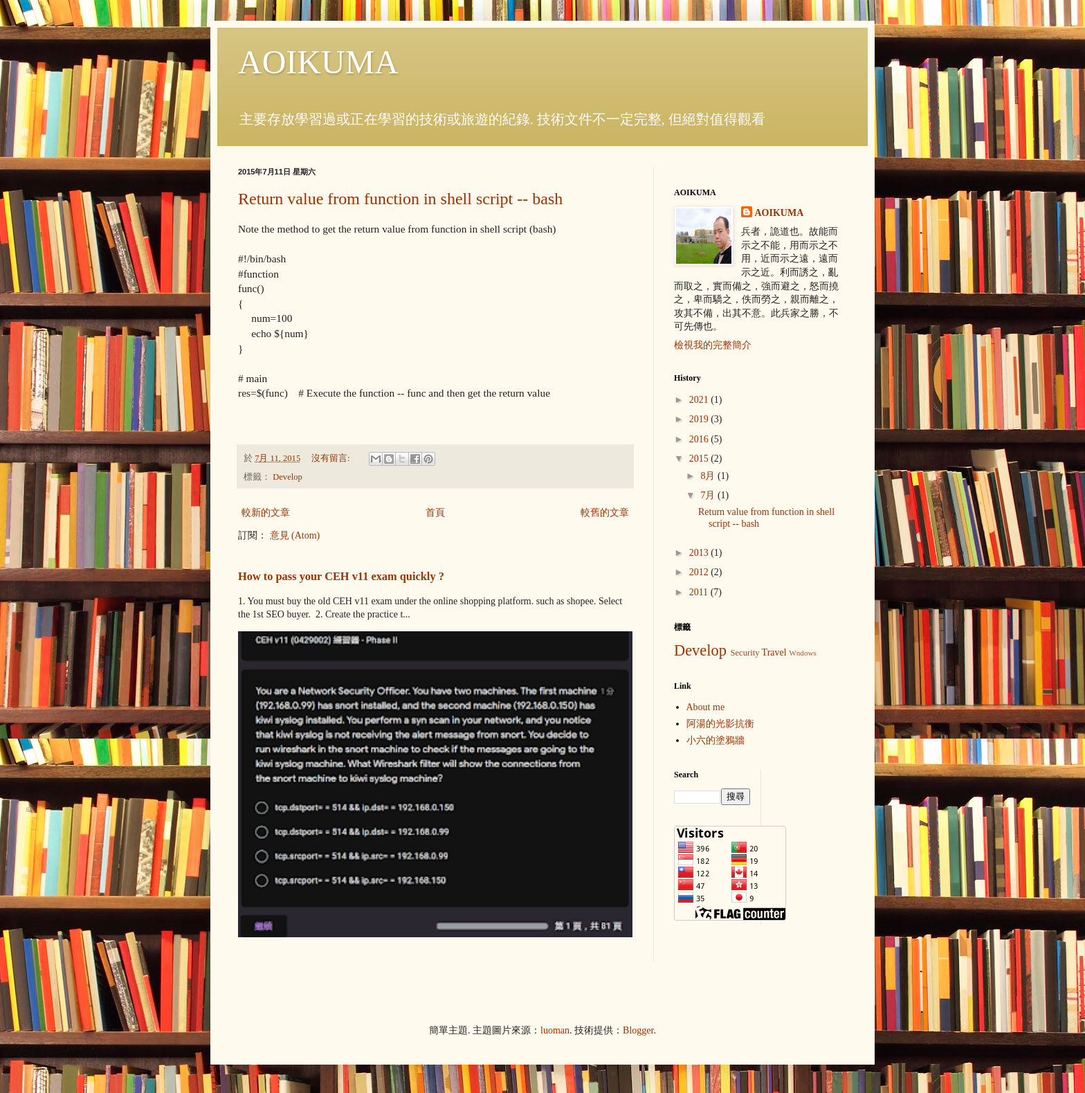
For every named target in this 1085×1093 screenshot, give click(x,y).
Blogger (638, 1030)
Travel (774, 652)
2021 (700, 400)
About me (705, 707)
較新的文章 (265, 512)
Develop (287, 477)
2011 (700, 592)
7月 (709, 495)
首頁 (435, 512)
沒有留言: (331, 458)
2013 (700, 553)
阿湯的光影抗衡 (720, 724)
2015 (700, 458)
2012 (700, 572)
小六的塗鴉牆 (715, 740)
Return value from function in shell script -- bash (400, 199)
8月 (709, 476)
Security (744, 653)
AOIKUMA (318, 62)
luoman (554, 1030)
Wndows (803, 653)
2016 (700, 439)
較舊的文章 (605, 512)
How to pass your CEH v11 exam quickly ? (341, 576)
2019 (700, 419)
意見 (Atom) (295, 535)
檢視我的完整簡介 (712, 345)
